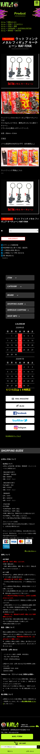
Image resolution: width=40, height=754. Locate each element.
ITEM (10, 24)
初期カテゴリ (12, 22)
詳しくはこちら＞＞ (30, 551)
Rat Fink (18, 30)
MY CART (22, 743)
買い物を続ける (8, 255)
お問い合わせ (30, 751)
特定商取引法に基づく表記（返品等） (16, 248)
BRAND (10, 30)
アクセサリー (18, 24)
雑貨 (15, 26)
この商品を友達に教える (11, 250)
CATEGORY (11, 28)
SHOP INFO (12, 316)
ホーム (3, 22)
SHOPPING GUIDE (15, 304)
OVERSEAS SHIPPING (16, 310)
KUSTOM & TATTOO (24, 28)
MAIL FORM (17, 736)
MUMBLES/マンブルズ (13, 436)
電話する (10, 751)
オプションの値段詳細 (10, 245)
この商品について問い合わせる (13, 253)
